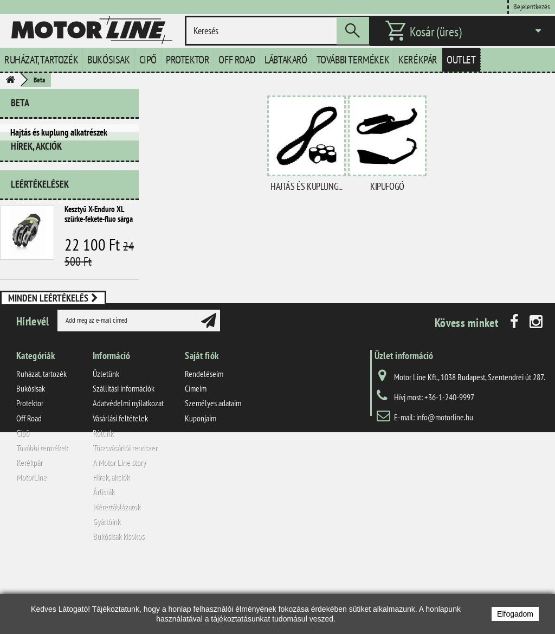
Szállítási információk (123, 455)
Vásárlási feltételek (120, 484)
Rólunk (103, 499)
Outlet (461, 60)
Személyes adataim (213, 469)
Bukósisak (108, 60)
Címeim (195, 455)
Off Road (236, 60)
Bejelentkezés (531, 6)
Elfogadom (515, 614)
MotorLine (31, 543)
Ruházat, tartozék (41, 60)
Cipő (148, 60)
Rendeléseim (204, 439)
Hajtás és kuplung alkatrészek (58, 132)
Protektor (187, 60)
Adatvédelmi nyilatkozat (128, 469)
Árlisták (103, 558)
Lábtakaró (285, 60)
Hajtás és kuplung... (306, 186)
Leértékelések (40, 196)
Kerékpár (417, 60)
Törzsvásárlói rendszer (125, 513)
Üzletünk (106, 439)
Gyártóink (106, 587)
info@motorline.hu (444, 483)
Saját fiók (201, 421)
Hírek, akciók (36, 162)
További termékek (353, 60)
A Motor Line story (119, 528)
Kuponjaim (200, 484)
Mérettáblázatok (116, 572)
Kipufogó (387, 186)
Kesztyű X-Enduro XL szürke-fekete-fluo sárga (98, 226)
